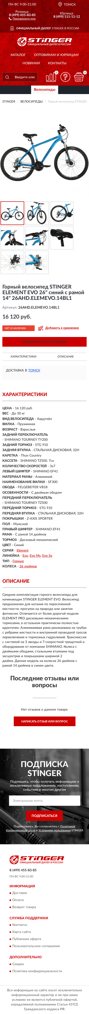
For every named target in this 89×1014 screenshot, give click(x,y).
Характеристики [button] (23, 356)
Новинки (31, 63)
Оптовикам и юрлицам (56, 55)
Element (22, 550)
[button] (22, 18)
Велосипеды (44, 89)
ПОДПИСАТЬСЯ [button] (44, 816)
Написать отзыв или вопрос (44, 721)
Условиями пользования (54, 830)
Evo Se (47, 555)
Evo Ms (35, 555)
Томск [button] (34, 370)
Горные (18, 561)
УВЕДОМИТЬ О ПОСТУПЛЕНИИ (44, 342)
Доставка (19, 893)
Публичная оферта (26, 939)
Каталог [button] (18, 55)
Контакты (57, 63)
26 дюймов (28, 566)
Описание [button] (65, 356)
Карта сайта (21, 932)
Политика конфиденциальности (37, 971)
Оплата (18, 900)
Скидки (18, 964)
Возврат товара (24, 907)
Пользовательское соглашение (36, 946)
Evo (25, 555)
